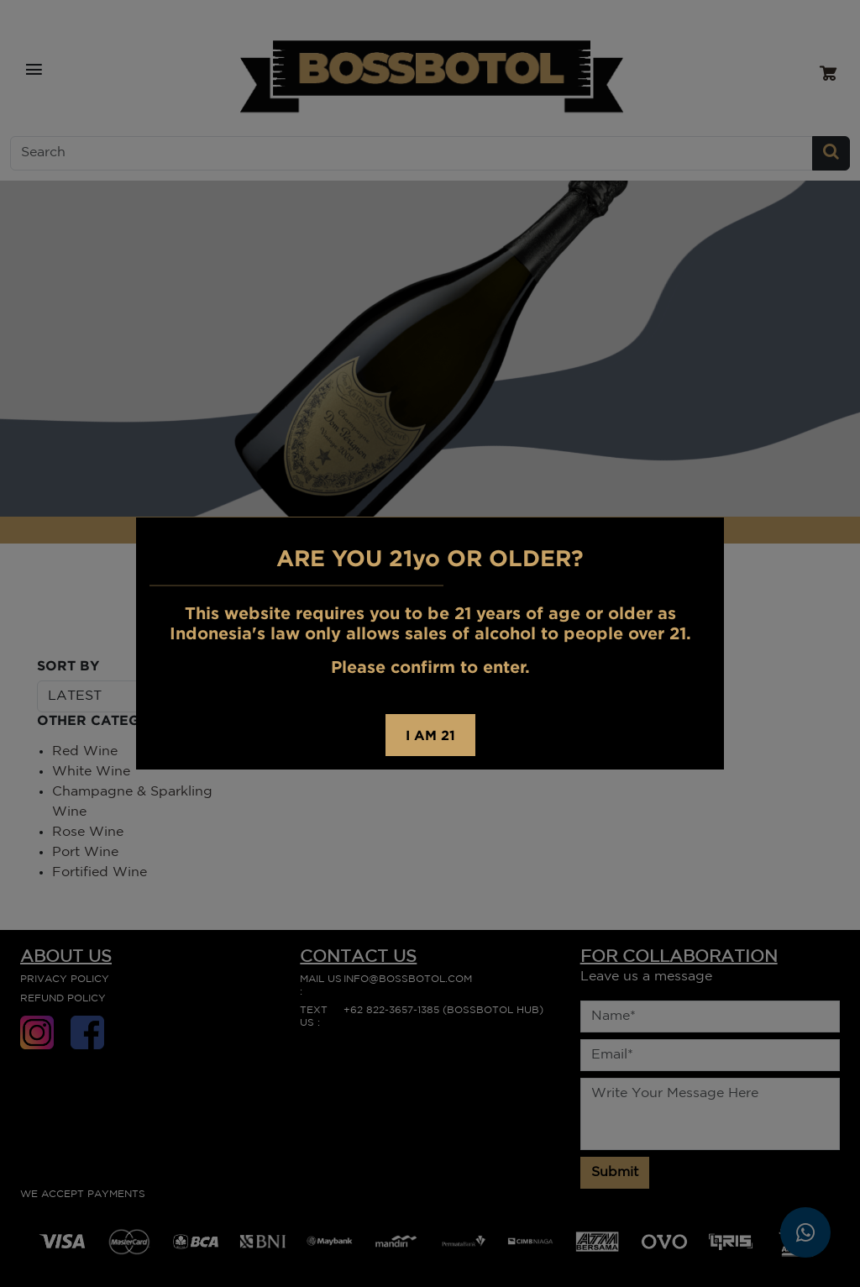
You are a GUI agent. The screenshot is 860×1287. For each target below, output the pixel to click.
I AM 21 (430, 735)
